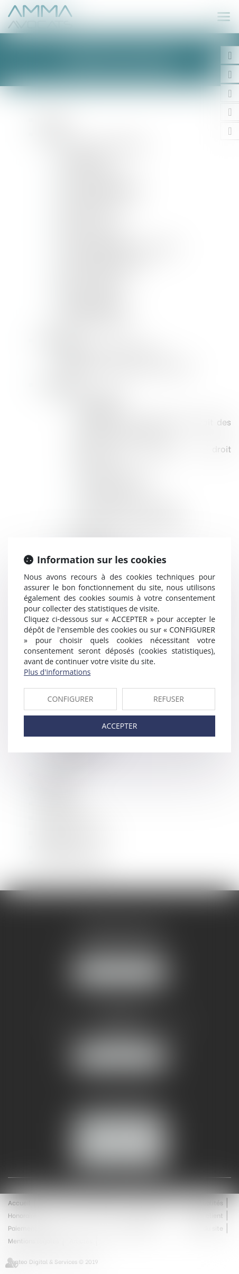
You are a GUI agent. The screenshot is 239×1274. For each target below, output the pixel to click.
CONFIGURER (71, 699)
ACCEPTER (119, 726)
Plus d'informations (57, 672)
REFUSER (168, 699)
